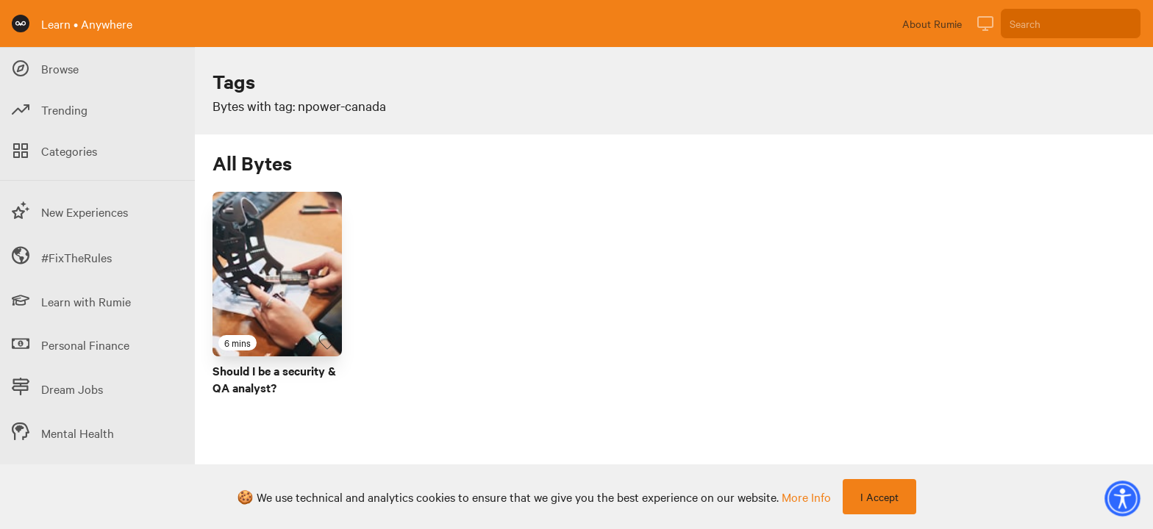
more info (806, 497)
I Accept (879, 496)
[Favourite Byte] (327, 341)
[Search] (1070, 23)
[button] (1122, 498)
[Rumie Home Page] (20, 23)
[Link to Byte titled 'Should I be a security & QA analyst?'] (277, 274)
